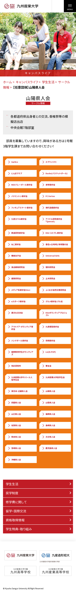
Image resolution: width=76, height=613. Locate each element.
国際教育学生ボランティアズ (20, 353)
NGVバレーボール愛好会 (20, 184)
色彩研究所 (14, 366)
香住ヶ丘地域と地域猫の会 (55, 244)
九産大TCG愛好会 (17, 219)
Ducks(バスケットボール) (54, 173)
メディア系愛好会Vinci (19, 290)
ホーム (7, 82)
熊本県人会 (14, 437)
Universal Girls (50, 255)
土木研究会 (48, 278)
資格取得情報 (15, 520)
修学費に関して (16, 502)
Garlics (13, 162)
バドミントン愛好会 (17, 196)
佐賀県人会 (14, 425)
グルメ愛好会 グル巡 (52, 301)
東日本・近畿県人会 (18, 391)
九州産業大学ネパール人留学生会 (20, 378)
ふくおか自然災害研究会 (54, 290)
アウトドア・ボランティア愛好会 (20, 327)
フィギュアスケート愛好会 (20, 207)
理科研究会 (48, 267)
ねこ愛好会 (14, 244)
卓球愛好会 (48, 184)
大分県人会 (48, 437)
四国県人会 (14, 402)
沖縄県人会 (14, 459)
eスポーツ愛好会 (17, 301)
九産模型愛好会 (50, 326)
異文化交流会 (15, 312)
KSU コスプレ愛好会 (52, 233)
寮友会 (46, 366)
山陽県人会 (48, 391)
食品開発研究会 (16, 267)
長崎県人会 (48, 425)
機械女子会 (14, 255)
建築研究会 (14, 278)
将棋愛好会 (48, 340)
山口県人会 (14, 414)
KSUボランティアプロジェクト (54, 313)
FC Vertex (48, 196)
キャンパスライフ (27, 82)
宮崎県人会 (14, 448)
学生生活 (48, 82)
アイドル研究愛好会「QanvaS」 (52, 220)
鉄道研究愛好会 (16, 233)
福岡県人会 (48, 414)
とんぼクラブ (15, 173)
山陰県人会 (48, 402)
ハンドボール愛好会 (18, 340)
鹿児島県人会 (49, 448)
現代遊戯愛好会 (50, 207)
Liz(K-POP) (49, 352)
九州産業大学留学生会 (53, 377)
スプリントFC (49, 162)
